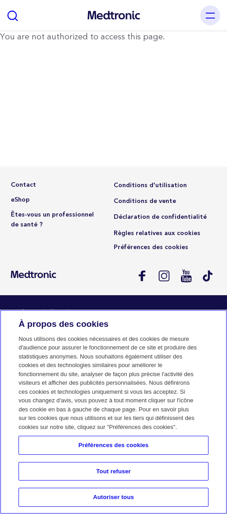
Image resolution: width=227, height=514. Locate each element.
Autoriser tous (113, 497)
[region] (113, 412)
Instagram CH (163, 275)
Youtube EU (185, 275)
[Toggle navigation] (210, 15)
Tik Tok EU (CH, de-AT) (207, 275)
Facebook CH (141, 275)
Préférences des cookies (151, 247)
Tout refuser (113, 471)
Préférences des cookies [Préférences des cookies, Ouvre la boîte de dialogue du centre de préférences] (113, 445)
